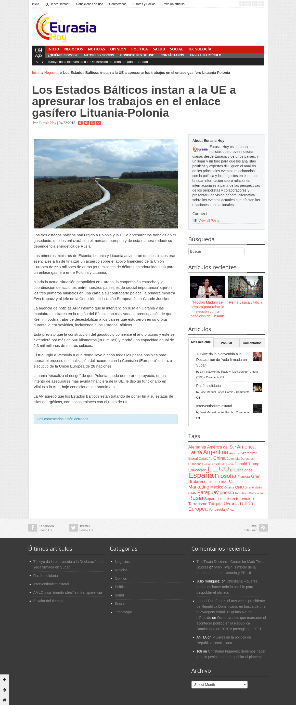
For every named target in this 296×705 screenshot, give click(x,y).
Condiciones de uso (89, 4)
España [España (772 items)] (201, 475)
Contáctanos (117, 4)
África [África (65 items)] (230, 509)
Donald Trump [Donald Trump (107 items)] (247, 464)
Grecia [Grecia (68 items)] (208, 482)
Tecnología (199, 49)
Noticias (96, 49)
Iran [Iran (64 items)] (223, 482)
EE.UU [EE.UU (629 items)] (218, 469)
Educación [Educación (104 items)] (197, 470)
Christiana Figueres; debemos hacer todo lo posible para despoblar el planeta (228, 586)
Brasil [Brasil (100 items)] (193, 458)
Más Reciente (201, 342)
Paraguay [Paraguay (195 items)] (208, 492)
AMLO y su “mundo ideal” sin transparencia (67, 592)
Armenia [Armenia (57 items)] (234, 453)
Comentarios (252, 343)
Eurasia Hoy (47, 123)
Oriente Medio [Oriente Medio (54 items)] (253, 487)
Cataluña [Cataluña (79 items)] (205, 458)
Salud (159, 49)
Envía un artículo (173, 4)
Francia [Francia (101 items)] (243, 476)
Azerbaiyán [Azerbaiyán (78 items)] (249, 453)
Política (139, 49)
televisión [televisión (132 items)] (245, 498)
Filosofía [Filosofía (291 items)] (225, 476)
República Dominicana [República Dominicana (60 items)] (249, 493)
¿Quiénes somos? (57, 4)
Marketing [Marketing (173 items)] (198, 487)
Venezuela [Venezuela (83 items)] (217, 509)
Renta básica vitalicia (246, 302)
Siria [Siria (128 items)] (231, 498)
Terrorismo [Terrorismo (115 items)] (198, 504)
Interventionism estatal (214, 406)
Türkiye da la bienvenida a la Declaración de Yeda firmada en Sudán (97, 62)
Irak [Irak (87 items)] (217, 482)
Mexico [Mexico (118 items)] (216, 487)
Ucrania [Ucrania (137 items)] (231, 503)
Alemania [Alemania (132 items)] (197, 447)
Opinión (118, 49)
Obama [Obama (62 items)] (229, 487)
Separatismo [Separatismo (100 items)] (215, 499)
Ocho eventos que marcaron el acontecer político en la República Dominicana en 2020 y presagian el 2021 (231, 623)
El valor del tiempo (48, 601)
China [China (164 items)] (219, 458)
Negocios (73, 49)
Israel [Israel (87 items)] (239, 482)
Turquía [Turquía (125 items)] (215, 503)
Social (176, 49)
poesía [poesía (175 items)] (227, 492)
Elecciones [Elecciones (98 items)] (243, 470)
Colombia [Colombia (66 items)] (233, 458)
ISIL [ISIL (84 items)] (230, 482)
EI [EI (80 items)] (231, 470)
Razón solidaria (208, 386)
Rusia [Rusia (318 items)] (195, 498)
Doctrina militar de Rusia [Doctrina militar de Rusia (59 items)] (218, 464)
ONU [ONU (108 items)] (239, 487)
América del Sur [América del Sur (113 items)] (221, 447)
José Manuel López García (216, 392)
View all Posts (209, 220)
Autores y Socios (144, 4)
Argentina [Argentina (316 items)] (215, 452)
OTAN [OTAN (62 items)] (192, 493)
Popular (226, 343)
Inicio (35, 4)
